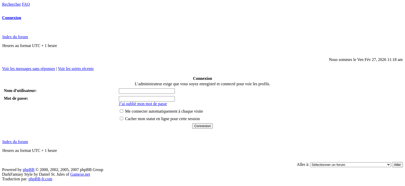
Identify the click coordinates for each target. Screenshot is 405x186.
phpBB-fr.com (40, 179)
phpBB (28, 169)
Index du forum (15, 37)
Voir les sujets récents (76, 68)
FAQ (26, 4)
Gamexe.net (80, 174)
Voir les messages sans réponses (28, 68)
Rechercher (11, 4)
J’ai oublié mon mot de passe (143, 104)
